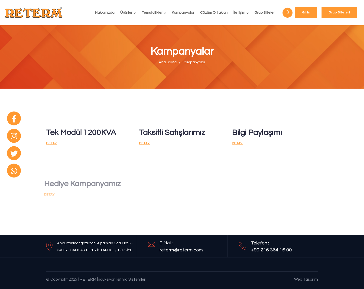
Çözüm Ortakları (214, 12)
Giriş (306, 12)
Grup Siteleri (264, 12)
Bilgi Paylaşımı (257, 132)
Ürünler (126, 12)
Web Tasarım (306, 279)
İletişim (239, 12)
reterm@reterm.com (181, 250)
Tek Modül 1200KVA (81, 132)
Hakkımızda (104, 12)
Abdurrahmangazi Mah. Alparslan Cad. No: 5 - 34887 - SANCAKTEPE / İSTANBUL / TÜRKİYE (95, 246)
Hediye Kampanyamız (80, 184)
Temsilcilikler (152, 12)
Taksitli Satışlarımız (172, 132)
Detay (51, 143)
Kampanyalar (183, 12)
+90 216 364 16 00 (271, 250)
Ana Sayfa (168, 62)
